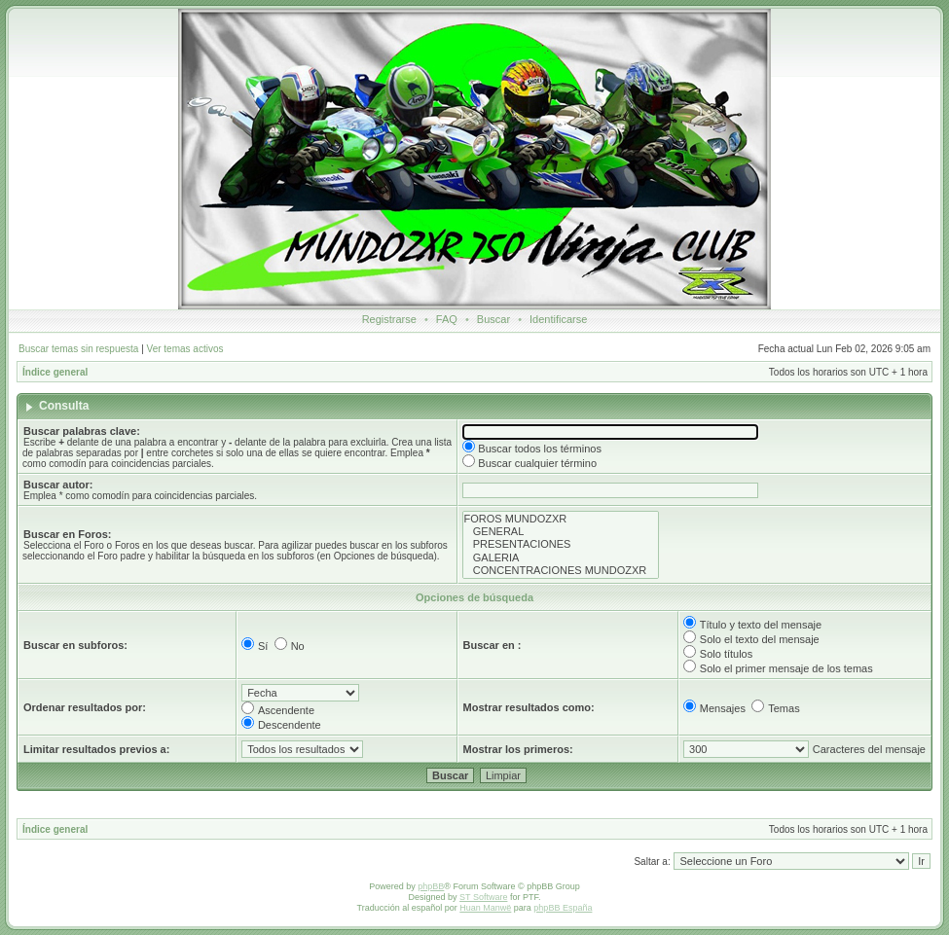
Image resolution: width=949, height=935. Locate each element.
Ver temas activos (185, 348)
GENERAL (561, 531)
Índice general (55, 372)
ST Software (483, 897)
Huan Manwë (485, 908)
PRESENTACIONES (561, 544)
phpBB (431, 886)
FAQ (446, 319)
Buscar (493, 319)
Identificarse (558, 319)
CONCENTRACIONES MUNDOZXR (561, 570)
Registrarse (389, 319)
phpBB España (562, 908)
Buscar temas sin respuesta (78, 348)
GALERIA (561, 558)
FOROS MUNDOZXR (561, 519)
